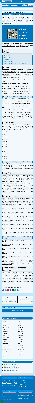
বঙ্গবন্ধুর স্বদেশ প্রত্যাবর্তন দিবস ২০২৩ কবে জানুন (17, 14)
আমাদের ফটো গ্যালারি (22, 383)
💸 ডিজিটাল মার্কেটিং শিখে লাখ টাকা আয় (11, 367)
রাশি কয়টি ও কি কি (7, 57)
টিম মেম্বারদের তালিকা (22, 384)
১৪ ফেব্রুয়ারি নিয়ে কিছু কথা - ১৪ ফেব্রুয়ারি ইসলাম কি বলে (19, 162)
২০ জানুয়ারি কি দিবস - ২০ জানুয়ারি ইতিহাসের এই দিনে (18, 96)
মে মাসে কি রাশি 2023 (8, 59)
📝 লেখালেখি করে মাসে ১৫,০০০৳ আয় (11, 369)
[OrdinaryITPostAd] (17, 5)
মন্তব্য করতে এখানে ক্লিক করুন (17, 310)
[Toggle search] (30, 1)
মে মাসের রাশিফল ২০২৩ (8, 61)
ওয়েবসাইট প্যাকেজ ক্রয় (6, 396)
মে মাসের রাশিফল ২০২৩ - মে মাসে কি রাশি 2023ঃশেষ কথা (15, 63)
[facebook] (22, 1)
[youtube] (25, 1)
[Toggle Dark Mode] (28, 1)
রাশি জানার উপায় (7, 55)
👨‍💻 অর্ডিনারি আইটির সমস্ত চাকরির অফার (11, 364)
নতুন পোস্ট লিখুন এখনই (6, 400)
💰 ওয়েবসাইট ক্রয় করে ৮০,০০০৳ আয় (11, 366)
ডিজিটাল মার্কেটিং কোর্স (6, 394)
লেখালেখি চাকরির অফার (6, 398)
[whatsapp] (24, 1)
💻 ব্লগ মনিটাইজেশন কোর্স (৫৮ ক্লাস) (11, 370)
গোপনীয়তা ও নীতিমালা (22, 381)
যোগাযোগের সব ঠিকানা (22, 386)
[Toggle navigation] (32, 1)
